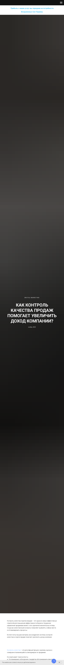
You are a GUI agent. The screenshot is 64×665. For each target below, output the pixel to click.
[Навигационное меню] (61, 2)
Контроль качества (13, 650)
